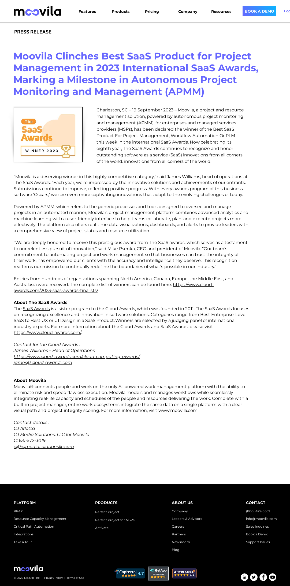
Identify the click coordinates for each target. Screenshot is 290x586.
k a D (257, 534)
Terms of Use (75, 578)
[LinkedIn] (244, 577)
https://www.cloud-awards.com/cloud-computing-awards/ (77, 356)
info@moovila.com (261, 519)
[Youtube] (272, 577)
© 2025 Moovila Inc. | (29, 578)
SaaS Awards (174, 142)
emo (264, 534)
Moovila (186, 109)
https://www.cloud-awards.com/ (47, 332)
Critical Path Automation (34, 526)
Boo (249, 534)
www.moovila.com (178, 410)
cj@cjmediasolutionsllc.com (44, 446)
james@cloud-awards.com (43, 362)
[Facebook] (263, 577)
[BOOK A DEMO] (259, 11)
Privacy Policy (54, 578)
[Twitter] (254, 577)
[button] (93, 9)
